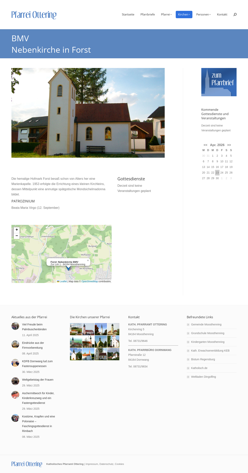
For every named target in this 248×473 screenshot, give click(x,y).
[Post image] (15, 326)
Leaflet (62, 281)
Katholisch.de (199, 368)
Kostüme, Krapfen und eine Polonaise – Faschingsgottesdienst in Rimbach (38, 424)
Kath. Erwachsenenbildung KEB (210, 350)
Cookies (119, 464)
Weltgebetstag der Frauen (37, 379)
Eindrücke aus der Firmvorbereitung (33, 345)
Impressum (92, 464)
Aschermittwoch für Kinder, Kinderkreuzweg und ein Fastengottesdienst (38, 398)
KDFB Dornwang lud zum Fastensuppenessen (37, 364)
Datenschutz (106, 464)
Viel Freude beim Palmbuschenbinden (34, 327)
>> (229, 145)
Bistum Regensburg (203, 359)
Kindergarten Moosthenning (208, 341)
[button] (88, 260)
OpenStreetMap (89, 281)
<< (206, 145)
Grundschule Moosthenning (207, 333)
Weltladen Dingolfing (203, 376)
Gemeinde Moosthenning (206, 324)
